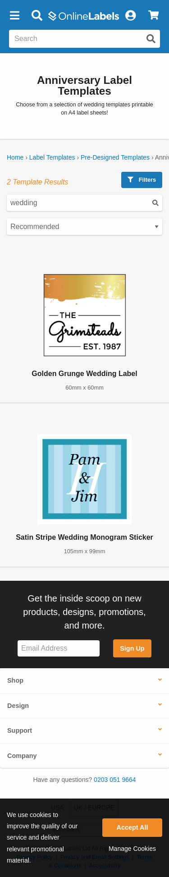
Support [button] (19, 730)
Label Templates (52, 157)
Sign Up (132, 648)
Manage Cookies (132, 848)
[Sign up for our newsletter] (59, 648)
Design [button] (18, 705)
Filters (142, 179)
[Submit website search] (151, 39)
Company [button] (22, 755)
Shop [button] (15, 680)
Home (15, 157)
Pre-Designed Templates (115, 157)
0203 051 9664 (115, 779)
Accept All (132, 827)
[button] (14, 16)
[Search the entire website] (84, 39)
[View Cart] (153, 16)
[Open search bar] (36, 16)
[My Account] (130, 16)
